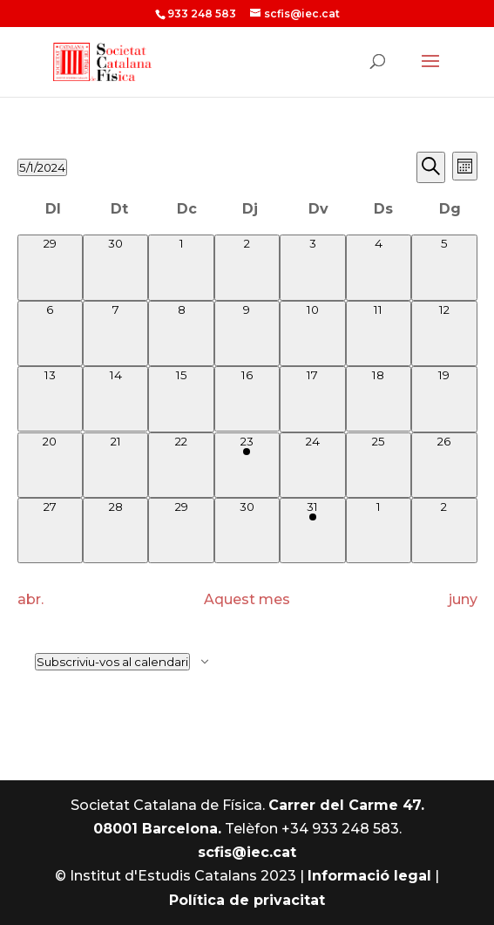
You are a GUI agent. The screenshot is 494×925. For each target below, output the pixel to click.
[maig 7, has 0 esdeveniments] (115, 333)
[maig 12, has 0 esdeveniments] (444, 333)
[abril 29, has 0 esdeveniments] (50, 267)
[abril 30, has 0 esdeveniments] (115, 267)
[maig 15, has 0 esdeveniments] (180, 399)
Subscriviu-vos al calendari (112, 662)
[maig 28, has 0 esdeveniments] (115, 530)
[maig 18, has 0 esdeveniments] (378, 399)
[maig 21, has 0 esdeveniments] (115, 465)
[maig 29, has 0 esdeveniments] (180, 530)
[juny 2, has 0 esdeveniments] (444, 530)
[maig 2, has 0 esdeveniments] (247, 267)
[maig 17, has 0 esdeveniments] (312, 399)
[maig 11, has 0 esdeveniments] (378, 333)
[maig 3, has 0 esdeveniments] (312, 267)
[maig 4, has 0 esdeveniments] (378, 267)
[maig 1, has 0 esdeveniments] (180, 267)
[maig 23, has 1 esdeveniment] (247, 465)
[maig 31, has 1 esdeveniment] (312, 530)
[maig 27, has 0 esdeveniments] (50, 530)
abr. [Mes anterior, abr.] (30, 599)
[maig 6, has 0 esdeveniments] (50, 333)
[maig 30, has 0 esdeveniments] (247, 530)
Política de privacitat (247, 900)
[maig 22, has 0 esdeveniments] (180, 465)
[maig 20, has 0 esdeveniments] (50, 465)
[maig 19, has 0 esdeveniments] (444, 399)
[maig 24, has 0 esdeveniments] (312, 465)
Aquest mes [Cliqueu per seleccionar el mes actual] (247, 599)
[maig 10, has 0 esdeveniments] (312, 333)
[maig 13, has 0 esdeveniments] (50, 399)
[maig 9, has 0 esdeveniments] (247, 333)
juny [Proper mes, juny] (463, 599)
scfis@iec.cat (247, 852)
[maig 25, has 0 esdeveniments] (378, 465)
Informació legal (369, 875)
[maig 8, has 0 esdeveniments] (180, 333)
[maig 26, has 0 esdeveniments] (444, 465)
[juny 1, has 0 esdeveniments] (378, 530)
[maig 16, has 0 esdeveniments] (247, 399)
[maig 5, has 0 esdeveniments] (444, 267)
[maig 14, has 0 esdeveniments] (115, 399)
